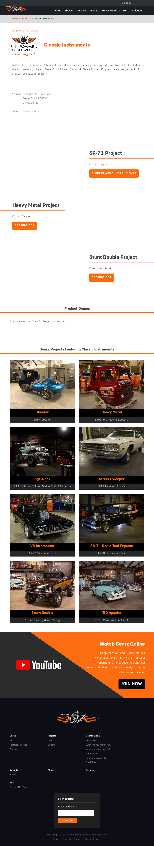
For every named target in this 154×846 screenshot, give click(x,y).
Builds (51, 741)
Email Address (67, 807)
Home (15, 19)
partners (26, 19)
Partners (94, 10)
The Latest (91, 741)
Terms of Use (92, 839)
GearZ (12, 741)
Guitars (51, 745)
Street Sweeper (112, 479)
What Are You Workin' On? (98, 745)
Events (13, 775)
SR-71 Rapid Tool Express (111, 546)
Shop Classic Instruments (114, 173)
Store (126, 10)
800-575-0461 (32, 111)
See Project (24, 225)
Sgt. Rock (42, 479)
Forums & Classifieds (96, 758)
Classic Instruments (67, 45)
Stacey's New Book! (19, 787)
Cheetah (42, 412)
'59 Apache (111, 613)
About (58, 10)
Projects (81, 10)
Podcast (14, 749)
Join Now (131, 684)
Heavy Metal (111, 412)
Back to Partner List (26, 31)
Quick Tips (91, 762)
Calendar (137, 10)
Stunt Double (42, 613)
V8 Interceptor (42, 546)
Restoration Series (18, 745)
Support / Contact (72, 839)
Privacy (56, 839)
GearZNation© (111, 10)
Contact (126, 3)
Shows (69, 10)
